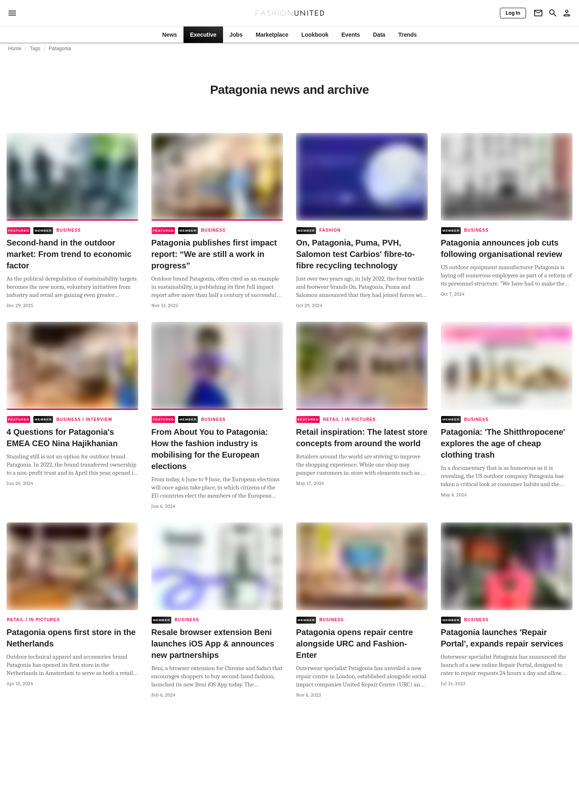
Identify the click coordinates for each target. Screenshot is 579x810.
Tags (35, 48)
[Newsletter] (538, 13)
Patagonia (60, 48)
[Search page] (553, 13)
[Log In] (513, 13)
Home (15, 48)
